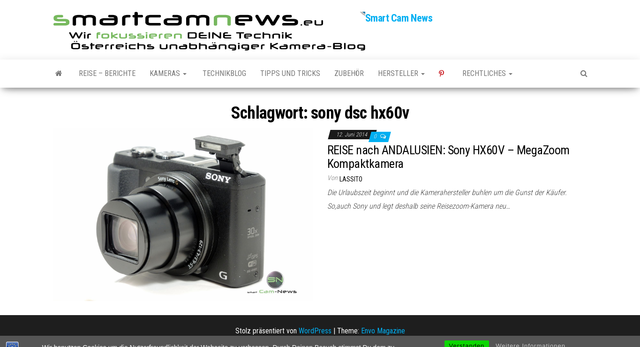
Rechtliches (487, 73)
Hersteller (401, 73)
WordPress (315, 330)
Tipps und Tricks (290, 73)
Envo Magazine (383, 330)
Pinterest (443, 74)
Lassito (350, 179)
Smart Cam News (399, 18)
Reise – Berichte (107, 73)
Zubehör (349, 73)
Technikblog (223, 73)
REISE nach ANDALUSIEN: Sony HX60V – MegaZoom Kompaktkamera (448, 157)
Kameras (168, 73)
